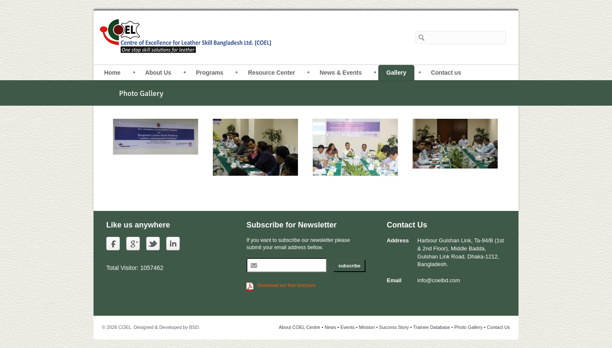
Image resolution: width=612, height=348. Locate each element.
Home (112, 72)
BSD (194, 327)
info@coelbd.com (438, 280)
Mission (367, 327)
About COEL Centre (299, 327)
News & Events (341, 72)
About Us (158, 72)
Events (347, 327)
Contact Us (498, 327)
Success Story (394, 327)
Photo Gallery (468, 327)
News (330, 327)
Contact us (446, 72)
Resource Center (271, 72)
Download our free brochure (286, 285)
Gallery (396, 72)
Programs (210, 72)
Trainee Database (431, 327)
